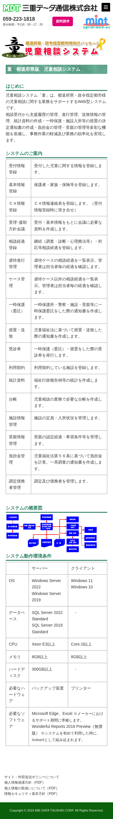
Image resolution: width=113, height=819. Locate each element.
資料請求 (63, 21)
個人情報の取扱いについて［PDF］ (31, 788)
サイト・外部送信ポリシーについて (31, 777)
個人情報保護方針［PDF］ (24, 782)
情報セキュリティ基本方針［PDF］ (31, 794)
